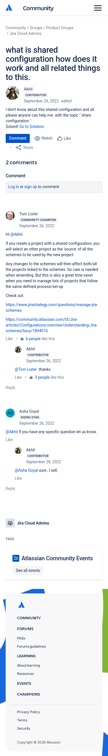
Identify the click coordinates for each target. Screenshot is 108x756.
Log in (13, 186)
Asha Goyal (29, 411)
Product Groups (59, 28)
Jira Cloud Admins (26, 33)
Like (9, 338)
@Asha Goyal (26, 470)
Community (38, 8)
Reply (10, 387)
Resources (25, 673)
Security (23, 728)
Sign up (30, 186)
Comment (17, 138)
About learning (28, 665)
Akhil (28, 89)
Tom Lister (28, 214)
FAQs (21, 638)
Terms (22, 720)
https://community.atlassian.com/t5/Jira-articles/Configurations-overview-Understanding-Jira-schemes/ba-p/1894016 (52, 325)
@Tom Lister (26, 369)
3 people (42, 377)
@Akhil (16, 234)
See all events (28, 570)
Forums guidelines (31, 646)
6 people (33, 338)
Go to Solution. (32, 126)
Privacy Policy (28, 712)
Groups (36, 28)
